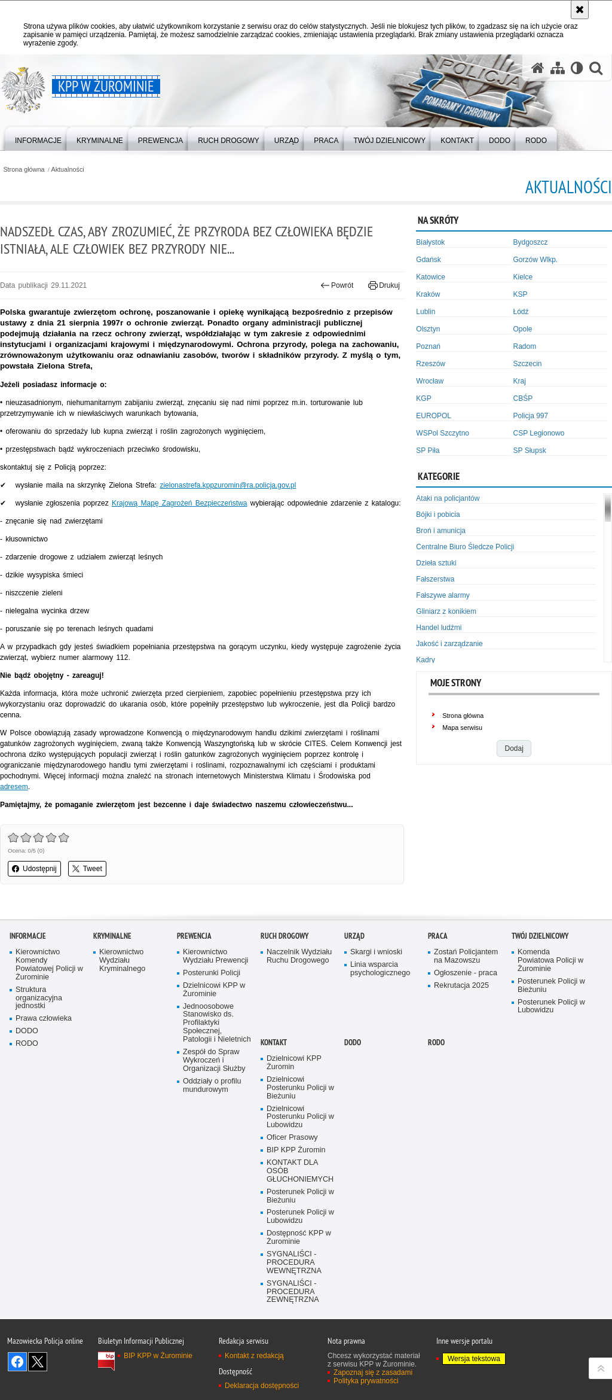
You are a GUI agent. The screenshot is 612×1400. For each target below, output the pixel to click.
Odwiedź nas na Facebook (17, 1361)
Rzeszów (430, 364)
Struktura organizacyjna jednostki (39, 998)
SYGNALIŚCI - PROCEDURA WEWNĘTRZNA (294, 1262)
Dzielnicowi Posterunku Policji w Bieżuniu (300, 1088)
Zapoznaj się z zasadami (372, 1372)
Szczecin (527, 364)
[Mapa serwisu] (557, 67)
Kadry (425, 660)
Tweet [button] (87, 869)
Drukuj (384, 285)
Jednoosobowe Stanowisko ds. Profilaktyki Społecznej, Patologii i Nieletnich (217, 1023)
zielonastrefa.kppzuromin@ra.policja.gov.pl (228, 485)
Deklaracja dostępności (262, 1385)
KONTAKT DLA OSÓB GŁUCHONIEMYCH (300, 1171)
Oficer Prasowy (292, 1138)
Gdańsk (428, 259)
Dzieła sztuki (436, 563)
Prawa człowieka (44, 1018)
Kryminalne (112, 936)
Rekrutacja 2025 (461, 986)
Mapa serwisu (462, 727)
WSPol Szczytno (442, 433)
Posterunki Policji (211, 973)
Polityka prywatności (366, 1381)
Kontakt (274, 1042)
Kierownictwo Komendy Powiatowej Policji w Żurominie (49, 964)
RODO (27, 1044)
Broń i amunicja (441, 530)
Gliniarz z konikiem (446, 611)
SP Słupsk (529, 450)
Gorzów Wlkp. (535, 259)
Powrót (337, 285)
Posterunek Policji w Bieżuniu (551, 986)
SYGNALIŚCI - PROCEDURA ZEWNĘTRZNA (293, 1292)
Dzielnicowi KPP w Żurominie (214, 990)
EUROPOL (433, 416)
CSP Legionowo (539, 433)
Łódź (521, 312)
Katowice (430, 277)
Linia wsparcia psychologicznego (380, 969)
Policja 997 (531, 416)
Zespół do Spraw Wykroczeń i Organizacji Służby (214, 1060)
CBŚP (523, 398)
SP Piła (427, 450)
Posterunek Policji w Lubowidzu (551, 1007)
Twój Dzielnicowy (540, 936)
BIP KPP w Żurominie (158, 1356)
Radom (525, 346)
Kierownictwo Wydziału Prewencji (215, 956)
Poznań (428, 346)
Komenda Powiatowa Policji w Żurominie (550, 960)
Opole (523, 329)
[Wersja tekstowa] (577, 67)
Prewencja (194, 936)
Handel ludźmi (438, 627)
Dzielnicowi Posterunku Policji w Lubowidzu (300, 1117)
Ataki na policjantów (447, 498)
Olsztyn (428, 329)
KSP (520, 294)
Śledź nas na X (37, 1361)
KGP (423, 398)
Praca (438, 936)
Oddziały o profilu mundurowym (212, 1086)
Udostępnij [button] (34, 869)
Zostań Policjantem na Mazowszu (466, 956)
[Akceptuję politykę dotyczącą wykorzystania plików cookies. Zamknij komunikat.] (580, 9)
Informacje (28, 936)
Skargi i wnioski (376, 952)
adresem (14, 787)
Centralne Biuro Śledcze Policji (465, 547)
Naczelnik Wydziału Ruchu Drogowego (299, 956)
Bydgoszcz (530, 242)
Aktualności (67, 169)
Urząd (354, 936)
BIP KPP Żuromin (296, 1150)
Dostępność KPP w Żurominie (299, 1237)
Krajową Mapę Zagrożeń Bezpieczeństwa (179, 503)
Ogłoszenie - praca (465, 973)
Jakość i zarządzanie (449, 644)
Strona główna (23, 169)
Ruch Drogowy (284, 936)
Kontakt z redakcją (254, 1356)
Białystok (430, 242)
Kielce (523, 277)
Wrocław (429, 381)
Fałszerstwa (435, 579)
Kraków (428, 294)
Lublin (425, 312)
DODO (27, 1031)
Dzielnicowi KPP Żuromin (294, 1063)
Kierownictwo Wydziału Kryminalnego (122, 960)
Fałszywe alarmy (442, 595)
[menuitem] (38, 138)
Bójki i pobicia (438, 514)
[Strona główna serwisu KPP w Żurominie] (537, 67)
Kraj (519, 381)
